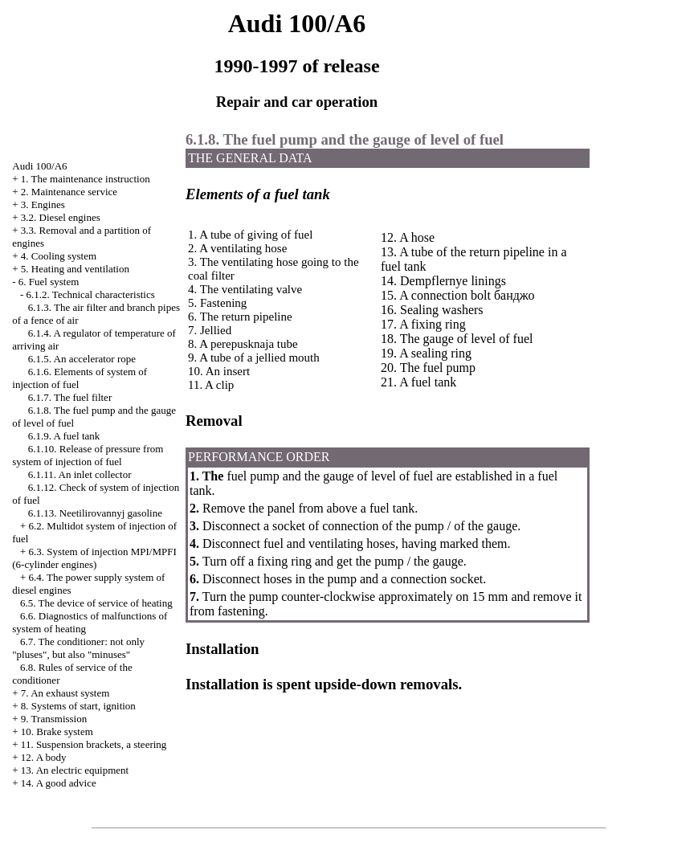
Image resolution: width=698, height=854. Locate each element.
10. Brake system (57, 731)
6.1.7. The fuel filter (70, 397)
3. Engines (43, 204)
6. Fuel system (48, 282)
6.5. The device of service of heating (96, 603)
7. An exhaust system (65, 693)
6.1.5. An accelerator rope (82, 359)
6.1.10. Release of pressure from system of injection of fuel (87, 455)
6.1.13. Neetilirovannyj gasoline (95, 513)
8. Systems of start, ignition (78, 706)
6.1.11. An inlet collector (80, 474)
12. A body (44, 757)
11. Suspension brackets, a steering (93, 744)
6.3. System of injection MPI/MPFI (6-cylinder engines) (94, 557)
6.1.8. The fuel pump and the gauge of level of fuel (345, 139)
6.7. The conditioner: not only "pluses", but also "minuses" (78, 647)
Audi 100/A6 (39, 166)
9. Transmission (54, 719)
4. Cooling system (58, 256)
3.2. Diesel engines (60, 217)
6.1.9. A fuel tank (64, 436)
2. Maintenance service (69, 192)
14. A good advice (58, 783)
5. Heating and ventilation (75, 269)
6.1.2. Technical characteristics (91, 294)
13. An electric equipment (75, 770)
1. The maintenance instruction (85, 179)
